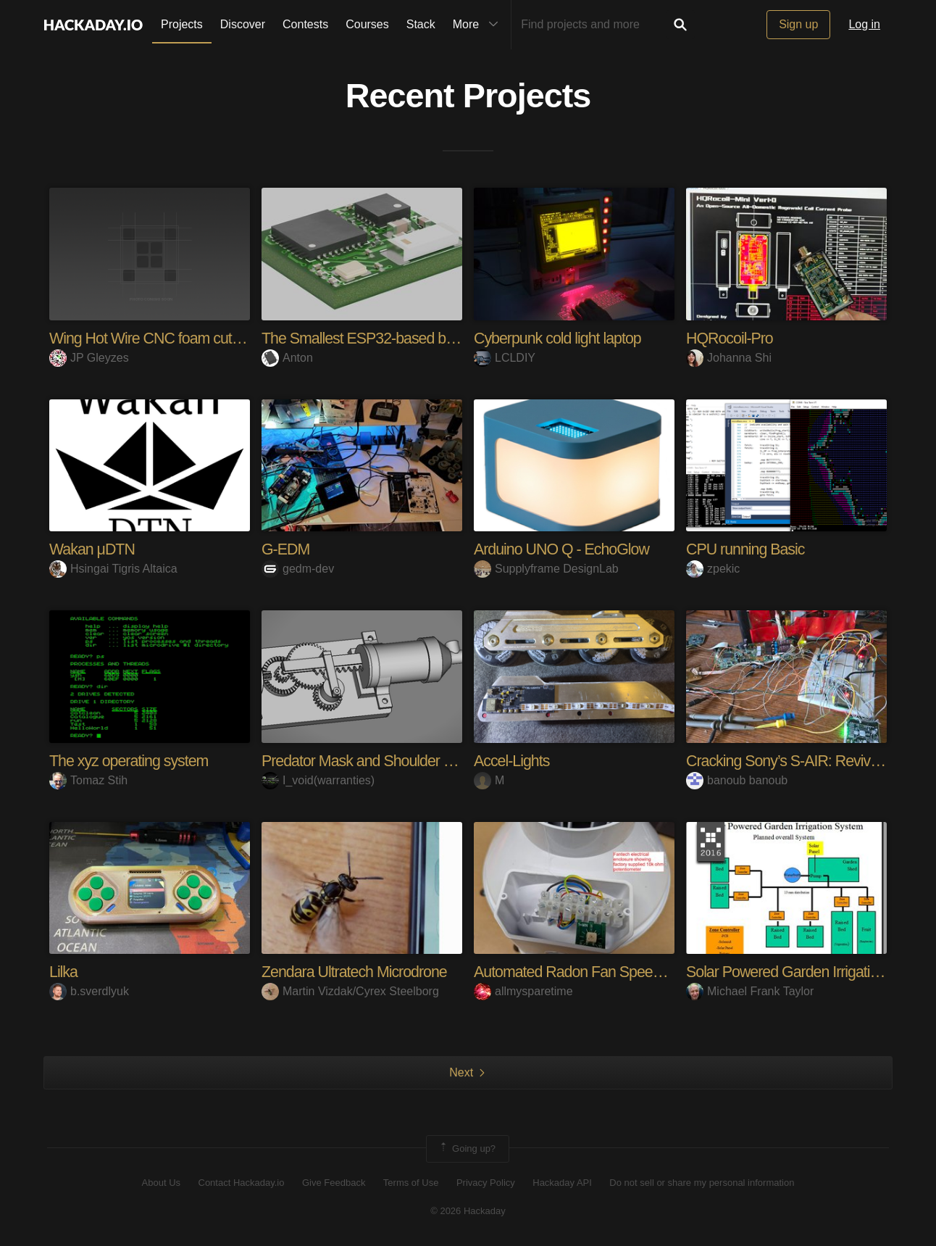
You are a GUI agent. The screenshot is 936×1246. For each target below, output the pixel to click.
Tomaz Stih (88, 779)
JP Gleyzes (89, 358)
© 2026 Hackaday (468, 1210)
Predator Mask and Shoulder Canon (377, 761)
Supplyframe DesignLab (546, 568)
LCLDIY (504, 358)
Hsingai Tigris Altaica (113, 568)
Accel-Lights (513, 761)
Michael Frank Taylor (750, 991)
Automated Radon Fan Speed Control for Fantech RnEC (655, 972)
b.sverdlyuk (89, 991)
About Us (161, 1182)
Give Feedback (333, 1182)
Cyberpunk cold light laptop (560, 338)
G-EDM (286, 549)
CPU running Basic (747, 549)
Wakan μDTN (93, 549)
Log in (864, 24)
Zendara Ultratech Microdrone (357, 972)
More (479, 24)
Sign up (798, 24)
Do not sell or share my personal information (701, 1182)
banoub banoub (736, 779)
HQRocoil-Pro (731, 338)
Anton (287, 358)
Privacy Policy (485, 1182)
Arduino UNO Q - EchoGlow (564, 549)
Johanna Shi (729, 358)
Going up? (467, 1148)
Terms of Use (411, 1182)
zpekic (713, 568)
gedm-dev (298, 568)
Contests (305, 24)
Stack (420, 24)
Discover (242, 24)
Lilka (63, 972)
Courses (367, 24)
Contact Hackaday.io (242, 1182)
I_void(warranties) (318, 779)
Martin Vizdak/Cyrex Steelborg (350, 991)
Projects (182, 24)
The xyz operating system (131, 761)
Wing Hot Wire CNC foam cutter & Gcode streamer (212, 338)
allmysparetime (523, 991)
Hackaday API (562, 1182)
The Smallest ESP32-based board (371, 338)
